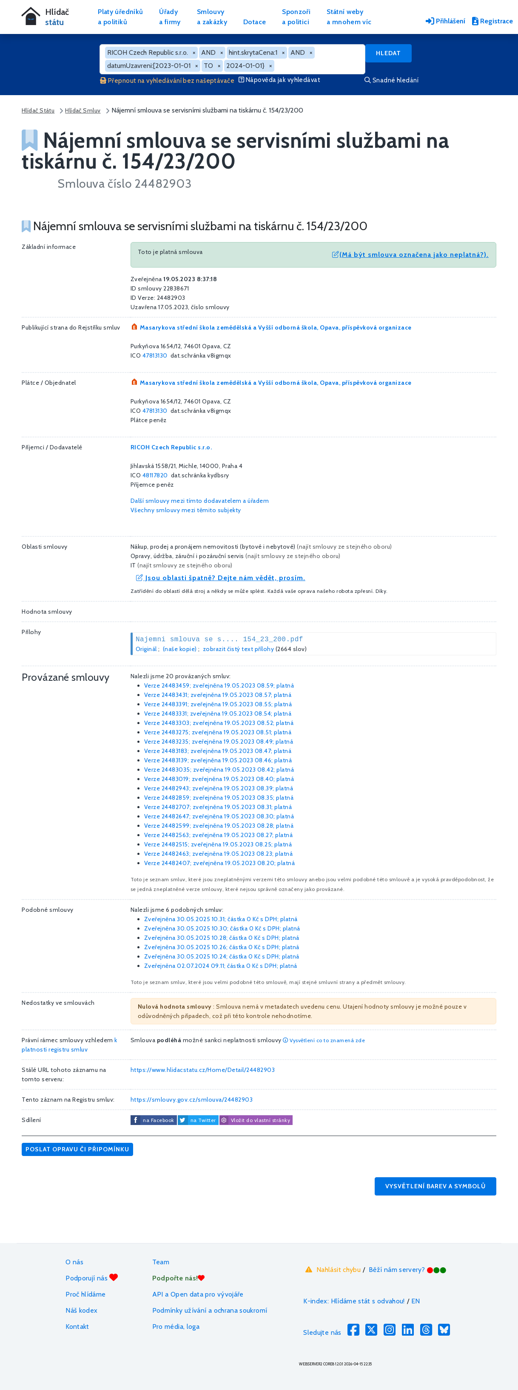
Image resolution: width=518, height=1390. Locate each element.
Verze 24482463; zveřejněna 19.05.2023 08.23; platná (218, 853)
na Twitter (203, 1120)
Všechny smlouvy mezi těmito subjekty (186, 510)
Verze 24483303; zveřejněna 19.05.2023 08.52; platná (219, 723)
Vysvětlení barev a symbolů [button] (435, 1186)
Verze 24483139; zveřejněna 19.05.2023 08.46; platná (218, 760)
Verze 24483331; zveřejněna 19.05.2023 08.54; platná (218, 713)
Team (160, 1262)
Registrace (492, 21)
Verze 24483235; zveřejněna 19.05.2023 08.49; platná (218, 741)
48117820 (155, 475)
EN (415, 1301)
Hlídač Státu (38, 110)
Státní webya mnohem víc (349, 17)
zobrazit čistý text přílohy (238, 649)
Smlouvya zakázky (212, 17)
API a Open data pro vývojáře (198, 1294)
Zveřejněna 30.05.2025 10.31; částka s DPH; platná (221, 919)
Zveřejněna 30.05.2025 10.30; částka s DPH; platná (222, 928)
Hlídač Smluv (82, 110)
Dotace (254, 22)
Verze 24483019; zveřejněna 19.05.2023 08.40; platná (219, 779)
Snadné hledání (391, 80)
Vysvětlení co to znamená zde (324, 1040)
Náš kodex (81, 1310)
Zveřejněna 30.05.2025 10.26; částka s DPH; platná (221, 947)
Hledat (388, 53)
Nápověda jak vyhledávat (279, 80)
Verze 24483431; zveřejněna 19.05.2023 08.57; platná (218, 695)
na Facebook (158, 1120)
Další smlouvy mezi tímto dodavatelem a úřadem (200, 501)
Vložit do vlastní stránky (254, 1120)
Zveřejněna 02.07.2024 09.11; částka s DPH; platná (220, 966)
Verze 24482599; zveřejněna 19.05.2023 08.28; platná (219, 825)
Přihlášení (445, 21)
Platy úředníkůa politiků (120, 17)
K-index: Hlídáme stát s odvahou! (354, 1301)
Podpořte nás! (178, 1278)
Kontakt (77, 1326)
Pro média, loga (175, 1326)
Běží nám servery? (408, 1270)
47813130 (155, 355)
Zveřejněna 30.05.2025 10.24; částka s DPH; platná (221, 956)
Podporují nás (91, 1277)
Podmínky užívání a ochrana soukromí (210, 1310)
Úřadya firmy (170, 17)
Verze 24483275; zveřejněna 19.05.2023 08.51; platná (218, 732)
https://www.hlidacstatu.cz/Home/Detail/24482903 (203, 1070)
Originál (146, 649)
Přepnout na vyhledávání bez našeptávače (167, 81)
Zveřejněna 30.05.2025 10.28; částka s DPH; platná (221, 938)
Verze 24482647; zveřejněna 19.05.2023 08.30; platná (219, 816)
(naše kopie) (180, 649)
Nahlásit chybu (332, 1269)
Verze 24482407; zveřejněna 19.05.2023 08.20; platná (219, 863)
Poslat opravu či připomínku (77, 1149)
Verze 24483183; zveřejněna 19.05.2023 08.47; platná (218, 751)
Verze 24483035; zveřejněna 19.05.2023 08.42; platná (219, 769)
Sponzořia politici (296, 17)
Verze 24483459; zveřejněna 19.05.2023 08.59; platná (219, 685)
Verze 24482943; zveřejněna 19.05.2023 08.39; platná (218, 788)
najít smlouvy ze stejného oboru (344, 546)
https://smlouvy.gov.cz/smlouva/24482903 (192, 1099)
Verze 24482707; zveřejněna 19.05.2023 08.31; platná (218, 807)
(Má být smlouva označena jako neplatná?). (410, 255)
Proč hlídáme (85, 1294)
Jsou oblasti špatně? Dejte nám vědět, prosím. (220, 578)
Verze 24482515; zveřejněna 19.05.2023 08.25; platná (218, 844)
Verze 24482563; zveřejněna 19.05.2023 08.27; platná (218, 835)
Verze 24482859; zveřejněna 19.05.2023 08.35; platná (219, 797)
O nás (74, 1262)
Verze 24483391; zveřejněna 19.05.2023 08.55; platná (218, 704)
